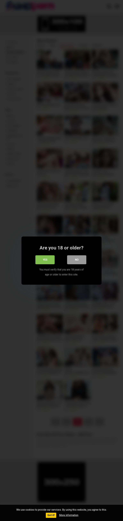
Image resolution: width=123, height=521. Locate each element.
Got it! (51, 515)
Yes (45, 259)
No (77, 259)
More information (68, 515)
